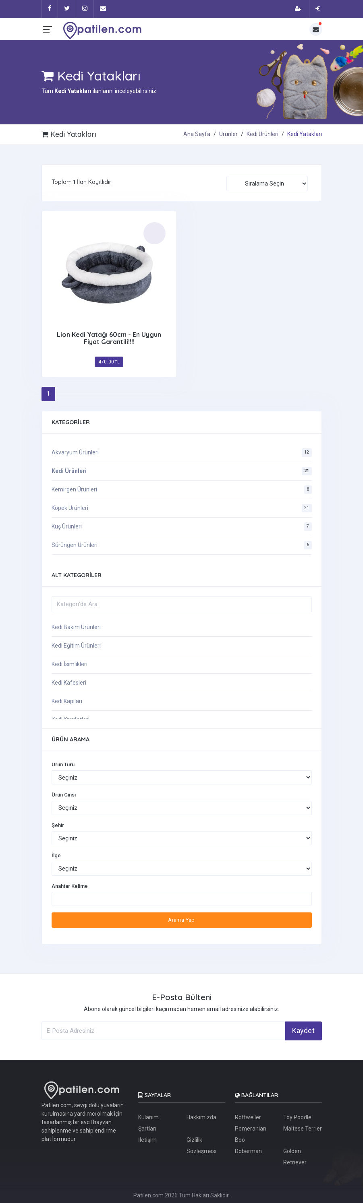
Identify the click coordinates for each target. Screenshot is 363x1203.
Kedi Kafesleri (69, 682)
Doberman (248, 1151)
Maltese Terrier (302, 1128)
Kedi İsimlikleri (69, 664)
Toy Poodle (297, 1117)
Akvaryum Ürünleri (75, 452)
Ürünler (228, 134)
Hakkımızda (201, 1117)
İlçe (56, 855)
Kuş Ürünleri (67, 526)
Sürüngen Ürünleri (74, 545)
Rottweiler (248, 1117)
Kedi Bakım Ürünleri (76, 627)
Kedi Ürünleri (262, 134)
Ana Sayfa (196, 134)
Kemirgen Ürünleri (74, 489)
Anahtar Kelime (70, 886)
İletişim (147, 1140)
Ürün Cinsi (64, 795)
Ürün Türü (63, 764)
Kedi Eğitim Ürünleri (76, 645)
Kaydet (303, 1031)
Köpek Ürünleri (70, 508)
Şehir (58, 825)
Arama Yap (181, 920)
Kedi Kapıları (67, 701)
